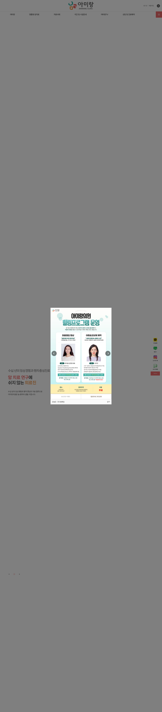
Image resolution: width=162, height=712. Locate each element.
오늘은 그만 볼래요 (58, 402)
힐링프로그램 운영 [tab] (96, 396)
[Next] (107, 353)
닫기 (108, 402)
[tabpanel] (81, 351)
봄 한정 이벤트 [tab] (65, 396)
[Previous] (54, 353)
